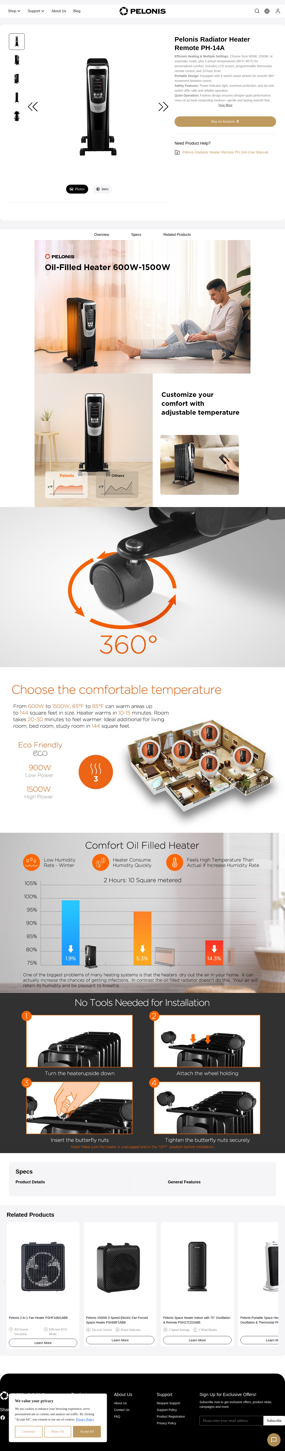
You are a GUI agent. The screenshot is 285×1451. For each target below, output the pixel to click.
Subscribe (274, 1421)
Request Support (168, 1403)
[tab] (77, 189)
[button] (163, 107)
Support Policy (167, 1410)
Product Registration (171, 1416)
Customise (28, 1431)
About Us (120, 1403)
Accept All (87, 1431)
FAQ (117, 1416)
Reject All (57, 1431)
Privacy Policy (85, 1419)
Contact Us (121, 1410)
